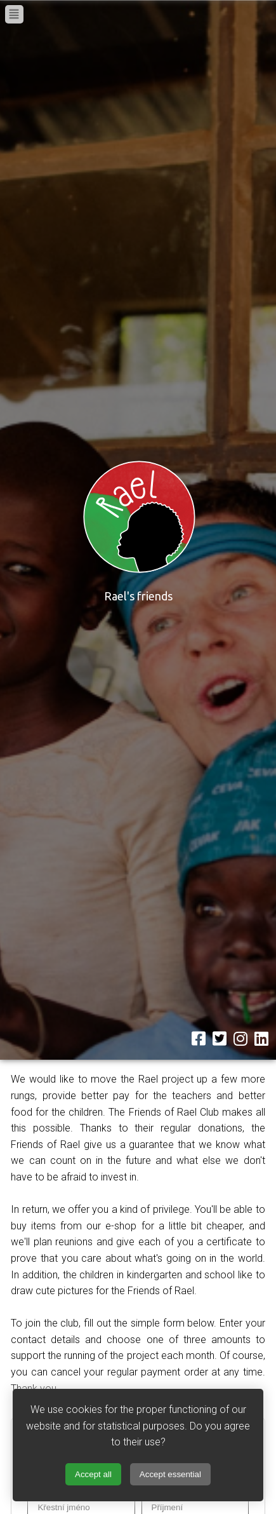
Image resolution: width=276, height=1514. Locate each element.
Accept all (93, 1474)
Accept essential (170, 1474)
